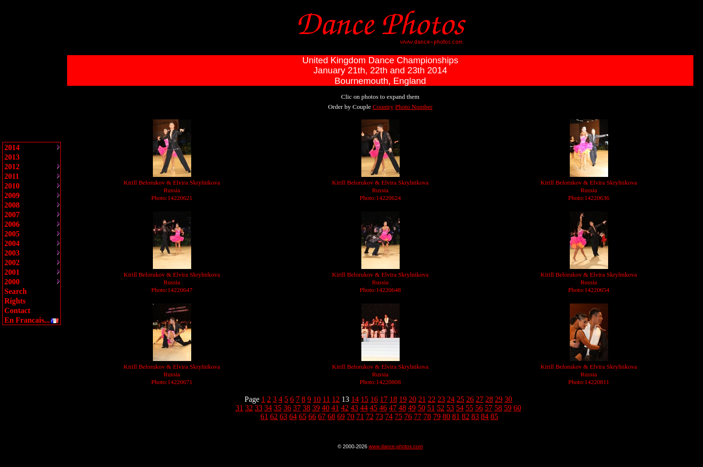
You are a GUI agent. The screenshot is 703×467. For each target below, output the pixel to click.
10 (317, 399)
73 (379, 416)
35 (278, 408)
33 (259, 408)
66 (312, 416)
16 (374, 399)
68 (331, 416)
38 (307, 408)
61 (264, 416)
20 (412, 399)
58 (498, 408)
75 (399, 416)
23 (441, 399)
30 (508, 399)
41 (335, 408)
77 (418, 416)
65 (303, 416)
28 (489, 399)
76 (408, 416)
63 (284, 416)
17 (384, 399)
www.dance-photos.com (396, 446)
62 (274, 416)
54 (460, 408)
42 (345, 408)
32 (249, 408)
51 (431, 408)
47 (393, 408)
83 (475, 416)
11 (326, 399)
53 (450, 408)
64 (293, 416)
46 (383, 408)
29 (499, 399)
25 (460, 399)
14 (355, 399)
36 (287, 408)
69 (341, 416)
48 (402, 408)
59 (508, 408)
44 (364, 408)
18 (393, 399)
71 (360, 416)
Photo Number (413, 106)
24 (451, 399)
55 (469, 408)
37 (297, 408)
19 (403, 399)
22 (432, 399)
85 (494, 416)
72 (370, 416)
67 (322, 416)
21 (422, 399)
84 (485, 416)
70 (351, 416)
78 (427, 416)
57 (489, 408)
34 (268, 408)
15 (365, 399)
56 (479, 408)
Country (382, 106)
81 (456, 416)
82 (466, 416)
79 (437, 416)
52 (441, 408)
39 (316, 408)
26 (470, 399)
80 (446, 416)
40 (326, 408)
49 (412, 408)
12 (336, 399)
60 (517, 408)
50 (422, 408)
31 (239, 408)
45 (374, 408)
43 (354, 408)
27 (480, 399)
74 (389, 416)
